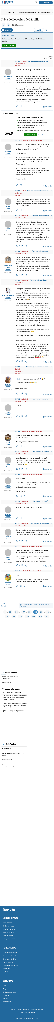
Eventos (5, 998)
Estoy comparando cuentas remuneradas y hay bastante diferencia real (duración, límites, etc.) (15, 705)
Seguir (8, 78)
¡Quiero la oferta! (9, 45)
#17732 (17, 140)
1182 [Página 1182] (29, 612)
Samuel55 (8, 514)
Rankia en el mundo (9, 926)
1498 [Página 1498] (33, 616)
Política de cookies (38, 1010)
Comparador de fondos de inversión (14, 956)
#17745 (17, 571)
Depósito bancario (7, 759)
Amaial (8, 206)
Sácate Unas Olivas (8, 266)
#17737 (17, 367)
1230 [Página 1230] (20, 616)
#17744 (17, 546)
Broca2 (8, 557)
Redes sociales (7, 1001)
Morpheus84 (8, 76)
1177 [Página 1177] (23, 612)
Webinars (6, 995)
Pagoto (8, 412)
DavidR (8, 442)
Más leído (18, 692)
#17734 (17, 215)
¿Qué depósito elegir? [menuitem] (44, 12)
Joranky (8, 537)
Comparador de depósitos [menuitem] (27, 12)
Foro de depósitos (7, 682)
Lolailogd (8, 582)
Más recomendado (7, 692)
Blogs (4, 989)
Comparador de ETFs (9, 959)
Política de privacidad (24, 1010)
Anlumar (8, 384)
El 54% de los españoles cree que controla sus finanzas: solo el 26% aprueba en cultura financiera (15, 697)
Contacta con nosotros (10, 929)
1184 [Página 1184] (40, 612)
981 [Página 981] (10, 612)
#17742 (17, 501)
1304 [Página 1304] (27, 616)
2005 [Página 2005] (40, 616)
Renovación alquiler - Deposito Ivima (14, 711)
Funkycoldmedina (8, 295)
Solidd (8, 485)
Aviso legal (13, 1010)
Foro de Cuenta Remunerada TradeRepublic (10, 677)
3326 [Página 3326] (46, 616)
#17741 (17, 474)
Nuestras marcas (8, 936)
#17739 (17, 431)
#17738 (17, 399)
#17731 (17, 61)
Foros (4, 986)
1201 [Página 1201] (13, 616)
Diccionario (6, 969)
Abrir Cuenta (30, 135)
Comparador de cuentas (10, 965)
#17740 (17, 451)
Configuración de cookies (27, 1012)
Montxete (8, 151)
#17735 (17, 251)
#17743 (17, 523)
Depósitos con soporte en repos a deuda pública (13, 754)
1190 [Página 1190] (7, 616)
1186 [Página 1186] (47, 612)
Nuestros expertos (8, 932)
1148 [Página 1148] (16, 612)
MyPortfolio (6, 972)
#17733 (17, 191)
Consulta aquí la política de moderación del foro (35, 606)
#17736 (17, 280)
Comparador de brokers (10, 953)
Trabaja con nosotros (9, 939)
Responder (7, 30)
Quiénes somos (7, 923)
